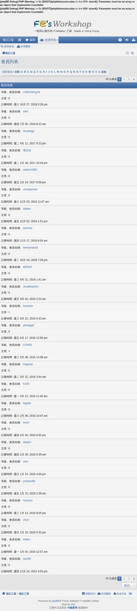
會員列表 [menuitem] (121, 593)
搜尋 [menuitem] (133, 54)
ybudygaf (28, 325)
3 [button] (129, 79)
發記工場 (8, 39)
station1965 (30, 169)
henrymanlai (30, 247)
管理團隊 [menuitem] (25, 46)
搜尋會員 (9, 46)
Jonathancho (31, 286)
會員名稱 (7, 85)
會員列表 (50, 39)
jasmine (27, 228)
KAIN (26, 383)
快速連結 (20, 40)
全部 (17, 71)
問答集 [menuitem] (121, 40)
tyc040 (27, 558)
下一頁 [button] (134, 79)
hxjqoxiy (28, 364)
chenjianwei (30, 189)
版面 (32, 39)
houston (28, 500)
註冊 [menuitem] (134, 40)
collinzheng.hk (31, 92)
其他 (103, 71)
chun (26, 519)
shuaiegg (28, 131)
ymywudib (29, 481)
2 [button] (124, 79)
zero (25, 461)
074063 (27, 344)
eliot (25, 111)
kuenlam (28, 306)
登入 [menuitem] (128, 40)
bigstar (27, 403)
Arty (73, 604)
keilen (26, 539)
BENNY (27, 267)
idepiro (27, 442)
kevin (26, 422)
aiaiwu (27, 208)
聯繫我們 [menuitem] (90, 593)
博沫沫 (27, 150)
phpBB (55, 601)
